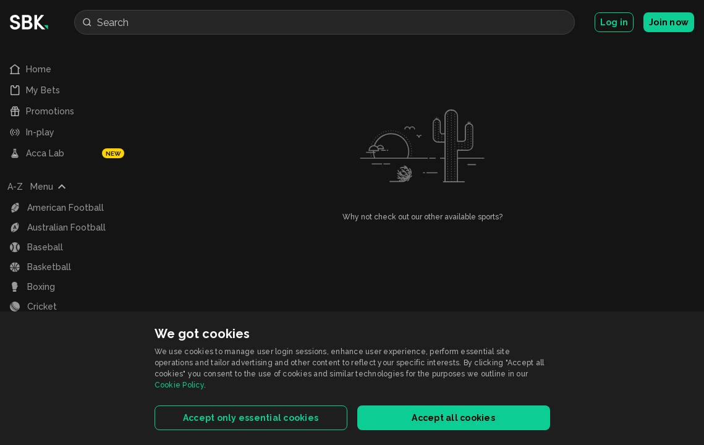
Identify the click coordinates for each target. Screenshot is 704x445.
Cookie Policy (179, 385)
